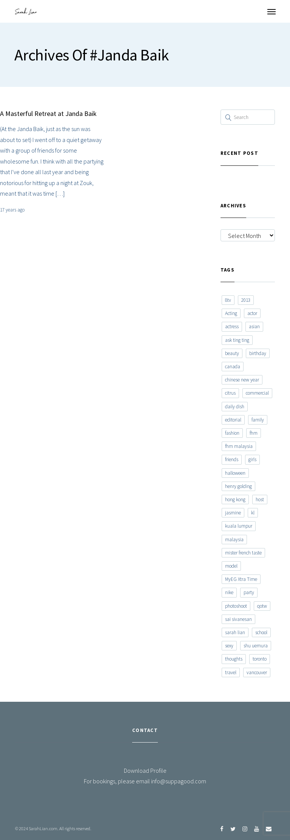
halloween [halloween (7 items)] (235, 473)
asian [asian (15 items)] (254, 326)
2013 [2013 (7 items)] (245, 300)
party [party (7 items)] (249, 592)
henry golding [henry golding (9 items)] (238, 486)
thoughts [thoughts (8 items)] (233, 659)
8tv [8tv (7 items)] (228, 300)
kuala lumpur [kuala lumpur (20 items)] (238, 526)
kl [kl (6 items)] (253, 513)
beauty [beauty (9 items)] (232, 353)
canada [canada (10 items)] (232, 366)
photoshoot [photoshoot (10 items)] (236, 606)
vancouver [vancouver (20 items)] (257, 672)
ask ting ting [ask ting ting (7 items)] (237, 340)
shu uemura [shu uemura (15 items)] (256, 645)
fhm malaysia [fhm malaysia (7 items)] (239, 446)
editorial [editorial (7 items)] (233, 420)
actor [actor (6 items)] (252, 313)
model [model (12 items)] (231, 566)
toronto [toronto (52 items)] (260, 659)
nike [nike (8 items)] (229, 592)
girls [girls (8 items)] (252, 459)
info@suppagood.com (178, 781)
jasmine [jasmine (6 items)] (233, 513)
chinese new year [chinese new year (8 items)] (242, 380)
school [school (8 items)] (261, 632)
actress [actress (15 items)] (232, 326)
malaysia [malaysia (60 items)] (234, 539)
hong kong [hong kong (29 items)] (235, 499)
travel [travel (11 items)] (230, 672)
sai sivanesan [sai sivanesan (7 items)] (238, 619)
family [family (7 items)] (257, 420)
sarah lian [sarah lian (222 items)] (235, 632)
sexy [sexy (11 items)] (229, 645)
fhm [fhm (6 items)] (254, 433)
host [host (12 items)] (260, 499)
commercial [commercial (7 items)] (257, 393)
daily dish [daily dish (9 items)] (234, 406)
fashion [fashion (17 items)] (232, 433)
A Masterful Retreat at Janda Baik (48, 113)
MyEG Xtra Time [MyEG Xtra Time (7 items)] (241, 579)
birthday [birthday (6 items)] (257, 353)
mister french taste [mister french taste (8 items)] (243, 553)
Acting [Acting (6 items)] (231, 313)
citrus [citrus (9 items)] (230, 393)
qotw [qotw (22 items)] (262, 606)
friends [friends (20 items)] (231, 459)
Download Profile (145, 770)
